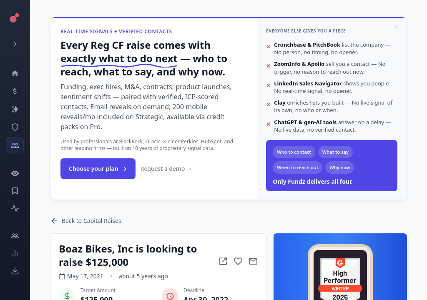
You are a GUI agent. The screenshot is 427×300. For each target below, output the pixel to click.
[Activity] (15, 208)
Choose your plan (98, 168)
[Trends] (15, 253)
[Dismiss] (397, 27)
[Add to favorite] (238, 261)
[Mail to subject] (253, 261)
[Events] (15, 91)
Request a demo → (166, 168)
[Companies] (15, 109)
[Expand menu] (15, 44)
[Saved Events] (15, 190)
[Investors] (15, 145)
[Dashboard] (15, 73)
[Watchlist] (15, 173)
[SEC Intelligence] (15, 127)
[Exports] (15, 270)
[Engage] (15, 236)
